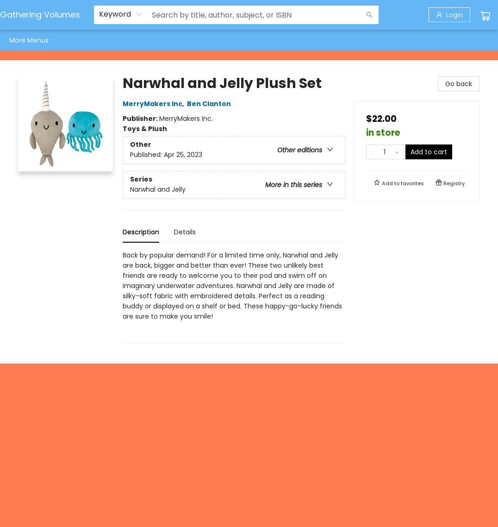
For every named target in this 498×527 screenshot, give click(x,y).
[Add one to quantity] (397, 152)
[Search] (369, 15)
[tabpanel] (234, 296)
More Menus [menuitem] (450, 40)
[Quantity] (384, 151)
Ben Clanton (210, 103)
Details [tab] (185, 232)
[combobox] (120, 14)
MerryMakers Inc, (155, 103)
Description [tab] (141, 232)
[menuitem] (19, 40)
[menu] (249, 40)
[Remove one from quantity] (372, 152)
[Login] (449, 14)
